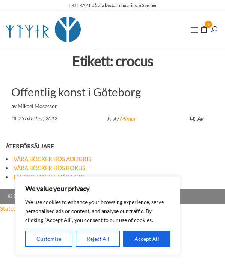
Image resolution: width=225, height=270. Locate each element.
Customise (48, 239)
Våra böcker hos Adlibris (52, 159)
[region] (97, 215)
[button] (194, 30)
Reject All (98, 239)
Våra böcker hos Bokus (49, 168)
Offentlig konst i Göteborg (76, 92)
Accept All (146, 239)
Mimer (127, 118)
